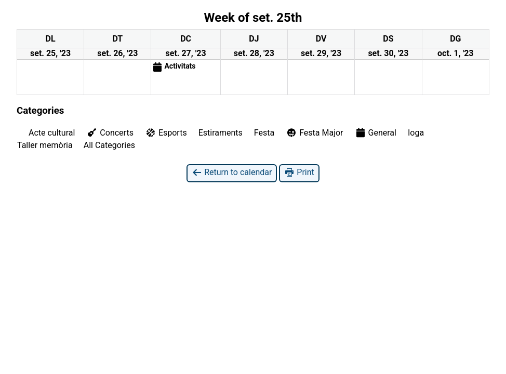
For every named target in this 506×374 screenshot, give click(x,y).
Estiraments (220, 133)
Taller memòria (45, 145)
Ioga (416, 133)
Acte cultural (52, 133)
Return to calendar (232, 172)
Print (299, 172)
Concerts (110, 132)
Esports (166, 133)
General (375, 132)
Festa (264, 133)
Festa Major (314, 133)
